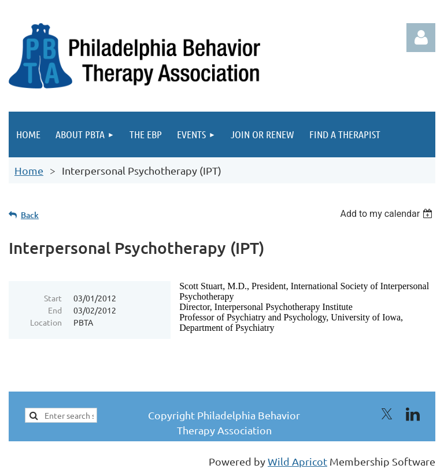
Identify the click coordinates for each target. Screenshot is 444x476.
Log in (420, 37)
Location (46, 322)
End (55, 310)
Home (28, 170)
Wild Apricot (297, 461)
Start (53, 298)
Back (30, 214)
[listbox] (387, 213)
